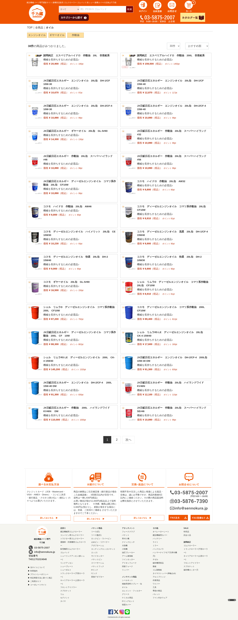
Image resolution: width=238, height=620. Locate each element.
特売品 (186, 532)
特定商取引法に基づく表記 (41, 578)
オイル (50, 27)
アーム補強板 (127, 556)
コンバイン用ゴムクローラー (72, 535)
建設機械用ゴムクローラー (71, 532)
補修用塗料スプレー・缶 (132, 584)
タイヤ (63, 601)
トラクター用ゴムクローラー (72, 539)
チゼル (155, 559)
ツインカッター (128, 559)
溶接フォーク (127, 566)
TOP (30, 27)
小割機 (124, 549)
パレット (156, 594)
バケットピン (96, 559)
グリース (125, 594)
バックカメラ (158, 549)
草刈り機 (125, 539)
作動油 (75, 35)
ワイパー (156, 584)
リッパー (125, 570)
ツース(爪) (95, 532)
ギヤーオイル (57, 35)
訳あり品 (187, 535)
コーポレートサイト (38, 585)
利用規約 (34, 571)
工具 (154, 587)
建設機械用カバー (160, 535)
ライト (155, 542)
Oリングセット (128, 601)
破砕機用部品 (158, 563)
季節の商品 (157, 591)
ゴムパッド (64, 552)
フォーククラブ (128, 532)
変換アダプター (97, 577)
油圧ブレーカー (128, 552)
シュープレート (66, 566)
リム (62, 594)
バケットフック (97, 566)
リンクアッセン (66, 563)
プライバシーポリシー (39, 574)
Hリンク (94, 570)
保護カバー (126, 605)
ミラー (155, 545)
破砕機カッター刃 (191, 570)
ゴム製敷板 (157, 570)
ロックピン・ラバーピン (101, 539)
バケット (125, 535)
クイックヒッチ (128, 542)
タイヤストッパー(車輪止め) (164, 573)
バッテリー (157, 539)
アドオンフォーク (129, 563)
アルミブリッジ (159, 577)
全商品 (39, 27)
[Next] (128, 439)
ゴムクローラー (190, 545)
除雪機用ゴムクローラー (70, 549)
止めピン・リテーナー (100, 542)
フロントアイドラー (68, 587)
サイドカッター (97, 556)
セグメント (64, 598)
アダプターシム (97, 545)
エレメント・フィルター (132, 591)
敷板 (154, 566)
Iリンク (94, 573)
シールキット (127, 580)
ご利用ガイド (35, 581)
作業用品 (156, 580)
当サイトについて (37, 567)
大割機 (124, 545)
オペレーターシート (161, 532)
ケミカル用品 (127, 598)
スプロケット (65, 591)
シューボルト (65, 570)
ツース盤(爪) (96, 535)
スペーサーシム (97, 563)
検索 (129, 9)
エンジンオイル (37, 35)
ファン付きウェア (160, 598)
